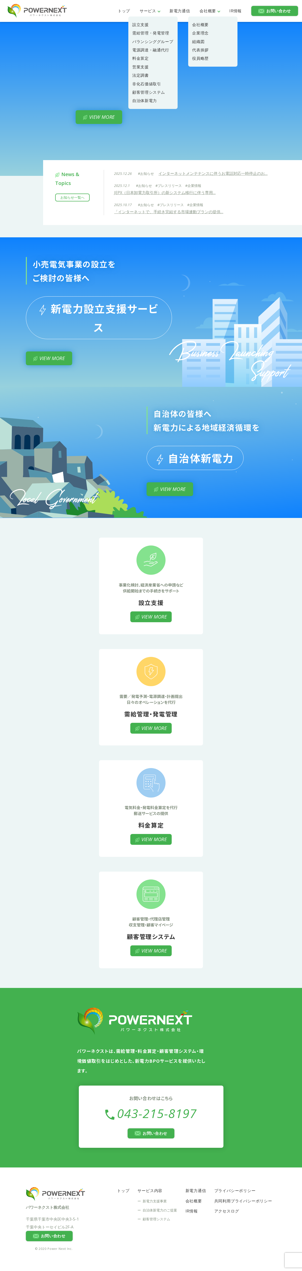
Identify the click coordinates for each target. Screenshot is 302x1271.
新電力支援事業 (155, 1201)
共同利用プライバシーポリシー (243, 1201)
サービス (148, 11)
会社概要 (208, 11)
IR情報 (235, 11)
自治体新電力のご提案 (160, 1210)
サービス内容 (149, 1190)
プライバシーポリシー (235, 1190)
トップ (124, 11)
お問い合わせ (278, 11)
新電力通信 (179, 11)
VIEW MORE (102, 117)
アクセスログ (226, 1211)
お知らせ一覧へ (72, 197)
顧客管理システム (156, 1219)
